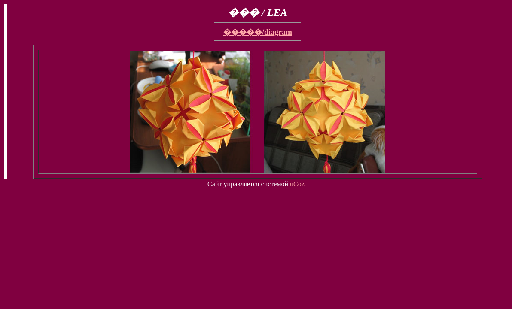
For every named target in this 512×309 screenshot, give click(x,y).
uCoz (297, 184)
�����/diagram (257, 32)
